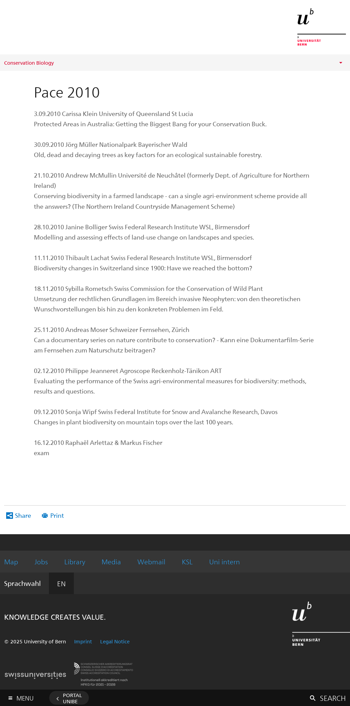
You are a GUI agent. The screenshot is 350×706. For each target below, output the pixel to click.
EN (61, 583)
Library (74, 561)
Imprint (83, 641)
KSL (187, 561)
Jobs (41, 561)
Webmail (151, 561)
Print (57, 515)
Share (23, 515)
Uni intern (224, 561)
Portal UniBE (72, 698)
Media (111, 561)
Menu (24, 696)
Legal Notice (115, 641)
